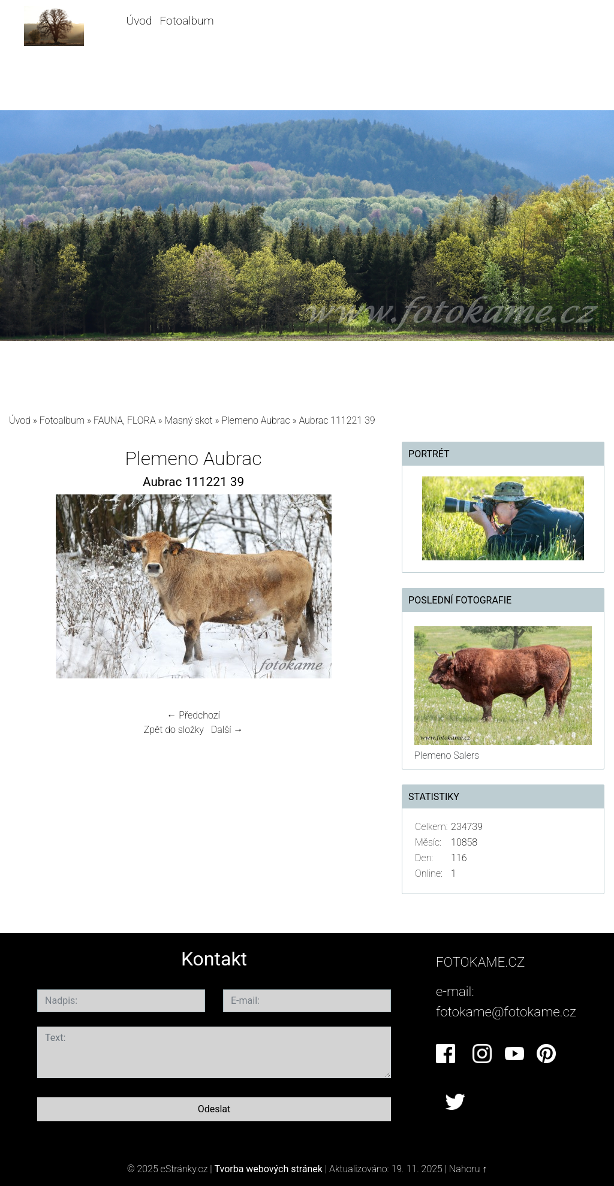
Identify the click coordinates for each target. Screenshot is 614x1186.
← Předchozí (193, 715)
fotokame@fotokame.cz (506, 1011)
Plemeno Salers (446, 755)
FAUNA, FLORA (125, 420)
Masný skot (188, 420)
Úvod (139, 21)
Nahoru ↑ (468, 1169)
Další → (227, 729)
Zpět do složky (174, 729)
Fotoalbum (186, 21)
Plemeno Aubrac (256, 420)
